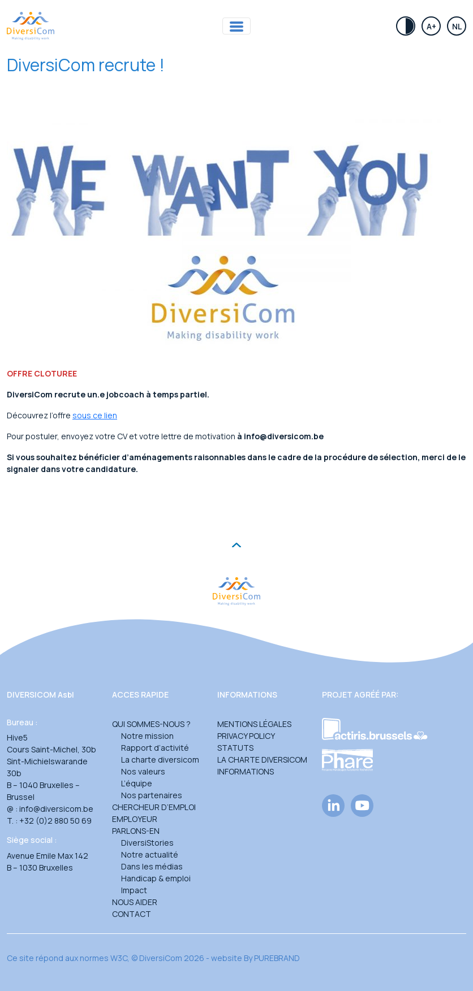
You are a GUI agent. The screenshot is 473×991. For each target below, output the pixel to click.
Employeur (134, 818)
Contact (131, 913)
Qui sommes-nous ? (151, 724)
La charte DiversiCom (262, 759)
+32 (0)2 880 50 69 (55, 820)
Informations (245, 771)
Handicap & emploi (156, 878)
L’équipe (136, 783)
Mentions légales (254, 724)
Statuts (235, 747)
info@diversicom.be (56, 808)
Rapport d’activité (155, 747)
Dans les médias (152, 866)
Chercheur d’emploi (154, 807)
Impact (134, 890)
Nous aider (134, 902)
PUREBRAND (277, 958)
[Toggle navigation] (236, 26)
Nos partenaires (151, 795)
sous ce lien (94, 415)
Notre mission (147, 735)
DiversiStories (147, 842)
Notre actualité (149, 854)
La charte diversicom (160, 759)
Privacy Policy (246, 735)
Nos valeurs (143, 771)
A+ (431, 26)
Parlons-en (136, 830)
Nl (457, 26)
